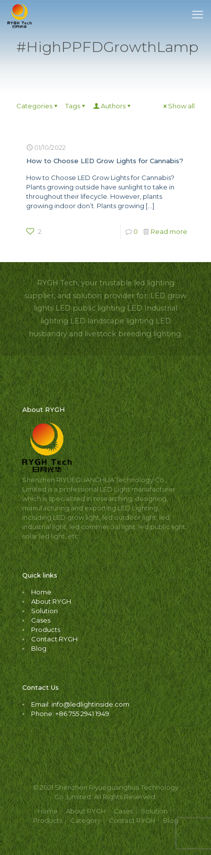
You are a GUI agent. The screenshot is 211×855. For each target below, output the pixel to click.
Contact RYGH (54, 639)
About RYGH (51, 601)
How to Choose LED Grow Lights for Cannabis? (104, 161)
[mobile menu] (197, 14)
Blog (38, 648)
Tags (75, 106)
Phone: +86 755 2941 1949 (70, 714)
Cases (40, 620)
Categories (37, 106)
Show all (178, 106)
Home (41, 592)
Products (45, 629)
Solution (44, 611)
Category (85, 820)
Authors (112, 106)
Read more (169, 231)
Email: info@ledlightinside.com (80, 704)
